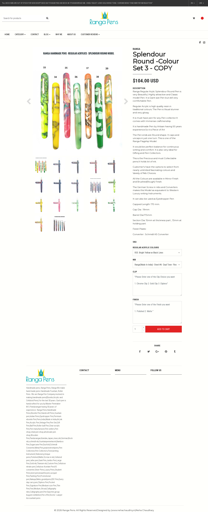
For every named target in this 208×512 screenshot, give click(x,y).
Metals (118, 388)
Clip (135, 271)
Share (157, 345)
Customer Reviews (89, 34)
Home (7, 34)
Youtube (118, 381)
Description (139, 88)
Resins (118, 392)
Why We (59, 34)
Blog (46, 34)
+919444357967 (86, 381)
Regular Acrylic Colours (146, 247)
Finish (136, 299)
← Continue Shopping (163, 335)
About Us (71, 34)
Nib (134, 259)
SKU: (135, 242)
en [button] (192, 3)
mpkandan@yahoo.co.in (90, 377)
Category (19, 34)
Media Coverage (122, 384)
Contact (35, 34)
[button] (201, 3)
